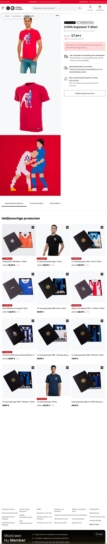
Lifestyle (7, 16)
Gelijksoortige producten (84, 93)
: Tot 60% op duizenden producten (48, 2)
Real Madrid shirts (61, 519)
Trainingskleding (78, 519)
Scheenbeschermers (97, 517)
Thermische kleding (79, 515)
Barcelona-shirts (60, 523)
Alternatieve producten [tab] (14, 203)
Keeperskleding (95, 520)
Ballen (39, 509)
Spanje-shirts (77, 523)
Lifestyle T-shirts (29, 16)
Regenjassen (94, 513)
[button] (84, 69)
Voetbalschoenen (8, 509)
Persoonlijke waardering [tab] (59, 203)
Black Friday (94, 524)
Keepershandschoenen (63, 515)
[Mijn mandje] (99, 8)
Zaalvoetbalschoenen (10, 513)
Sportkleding (16, 16)
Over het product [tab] (36, 203)
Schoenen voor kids (44, 513)
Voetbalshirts (94, 509)
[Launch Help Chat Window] (99, 534)
